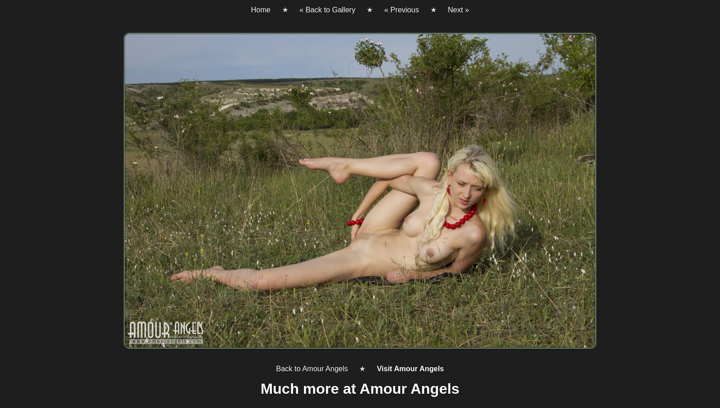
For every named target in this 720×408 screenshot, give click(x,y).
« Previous (401, 10)
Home (260, 10)
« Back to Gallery (327, 10)
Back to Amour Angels (312, 369)
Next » (458, 10)
